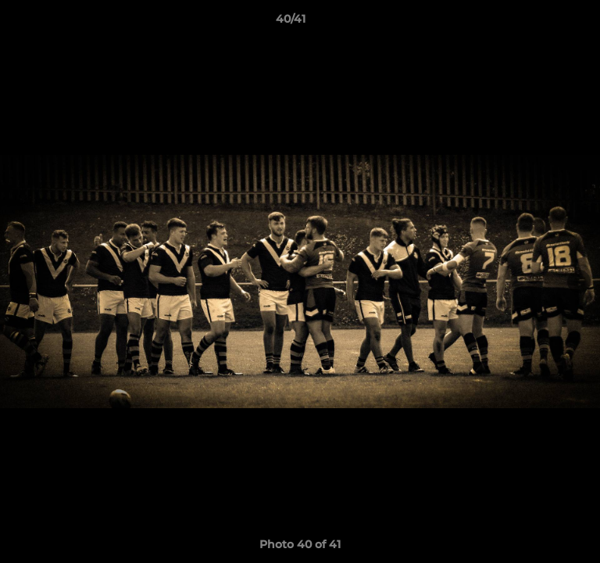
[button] (543, 23)
